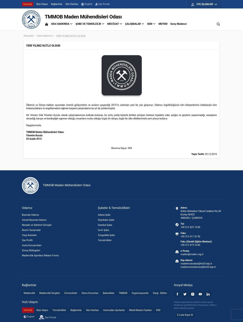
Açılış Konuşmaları (32, 245)
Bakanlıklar (108, 293)
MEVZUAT (114, 23)
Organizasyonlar (140, 293)
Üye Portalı (102, 4)
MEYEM (163, 23)
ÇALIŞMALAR (134, 23)
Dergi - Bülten (160, 293)
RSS (158, 310)
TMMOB (123, 293)
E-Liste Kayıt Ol (185, 315)
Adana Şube (104, 214)
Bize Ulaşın (42, 4)
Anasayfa (28, 35)
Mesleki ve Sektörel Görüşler (37, 225)
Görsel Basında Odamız (34, 220)
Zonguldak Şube (106, 235)
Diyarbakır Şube (106, 220)
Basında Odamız (30, 214)
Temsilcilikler (105, 240)
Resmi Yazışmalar (31, 230)
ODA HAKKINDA (62, 23)
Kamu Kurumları (90, 293)
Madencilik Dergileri (49, 293)
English (86, 4)
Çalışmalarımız (45, 35)
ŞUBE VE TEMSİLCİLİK (90, 23)
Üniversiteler (70, 293)
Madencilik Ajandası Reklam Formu (40, 255)
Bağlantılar (56, 4)
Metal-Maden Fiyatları (140, 310)
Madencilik (29, 293)
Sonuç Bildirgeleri (31, 250)
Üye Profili (27, 240)
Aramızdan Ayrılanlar (114, 310)
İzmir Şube (103, 230)
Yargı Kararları (29, 235)
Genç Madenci (178, 23)
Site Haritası (71, 4)
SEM (151, 23)
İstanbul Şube (105, 225)
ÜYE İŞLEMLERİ (204, 4)
